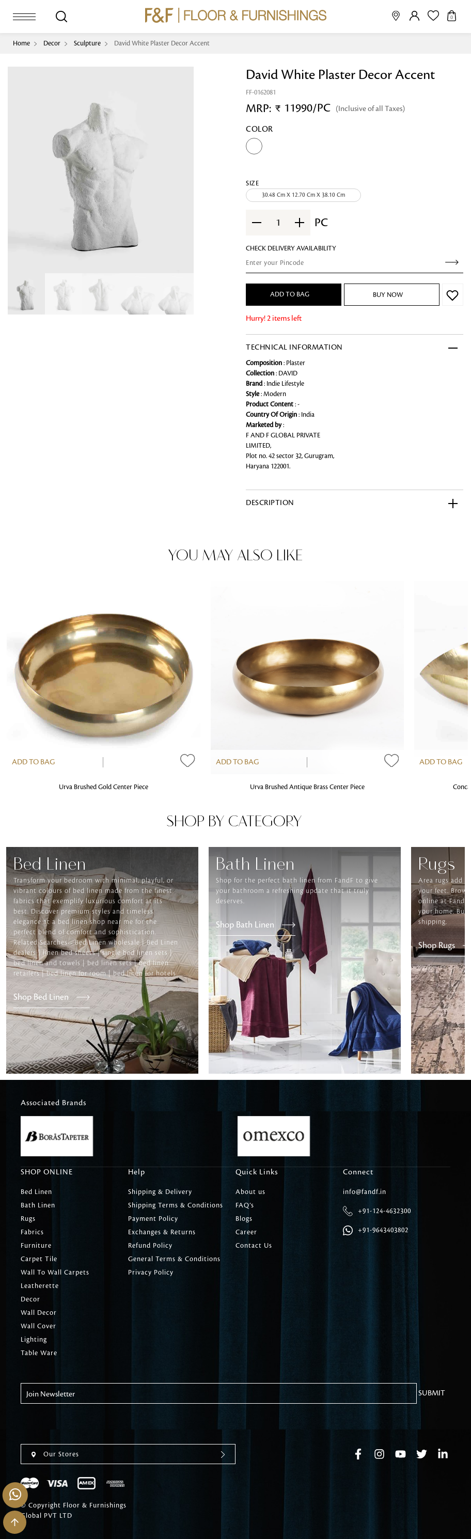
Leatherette (40, 1286)
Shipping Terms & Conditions (175, 1205)
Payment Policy (153, 1218)
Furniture (36, 1245)
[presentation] (99, 1424)
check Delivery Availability (291, 248)
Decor (51, 43)
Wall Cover (38, 1326)
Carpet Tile (39, 1259)
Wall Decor (39, 1312)
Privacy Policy (151, 1272)
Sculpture (87, 43)
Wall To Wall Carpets (55, 1272)
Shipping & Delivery (160, 1192)
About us (250, 1192)
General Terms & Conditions (174, 1259)
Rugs (28, 1218)
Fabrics (32, 1232)
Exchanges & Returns (162, 1232)
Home (21, 43)
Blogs (244, 1218)
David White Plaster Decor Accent (162, 43)
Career (246, 1232)
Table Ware (39, 1353)
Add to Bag (33, 762)
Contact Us (254, 1245)
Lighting (34, 1339)
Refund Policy (150, 1245)
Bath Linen (38, 1205)
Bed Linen (36, 1192)
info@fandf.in (364, 1192)
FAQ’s (245, 1205)
